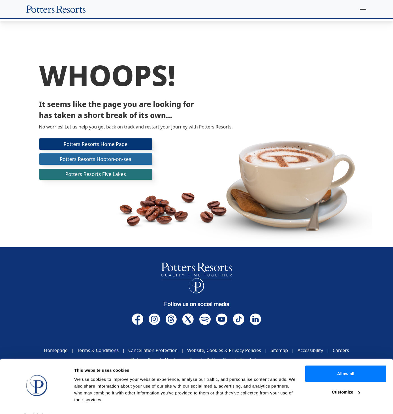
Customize (346, 377)
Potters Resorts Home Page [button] (96, 144)
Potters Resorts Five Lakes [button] (96, 174)
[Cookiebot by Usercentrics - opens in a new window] (36, 403)
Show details (87, 402)
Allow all (345, 358)
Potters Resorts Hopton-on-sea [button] (95, 159)
